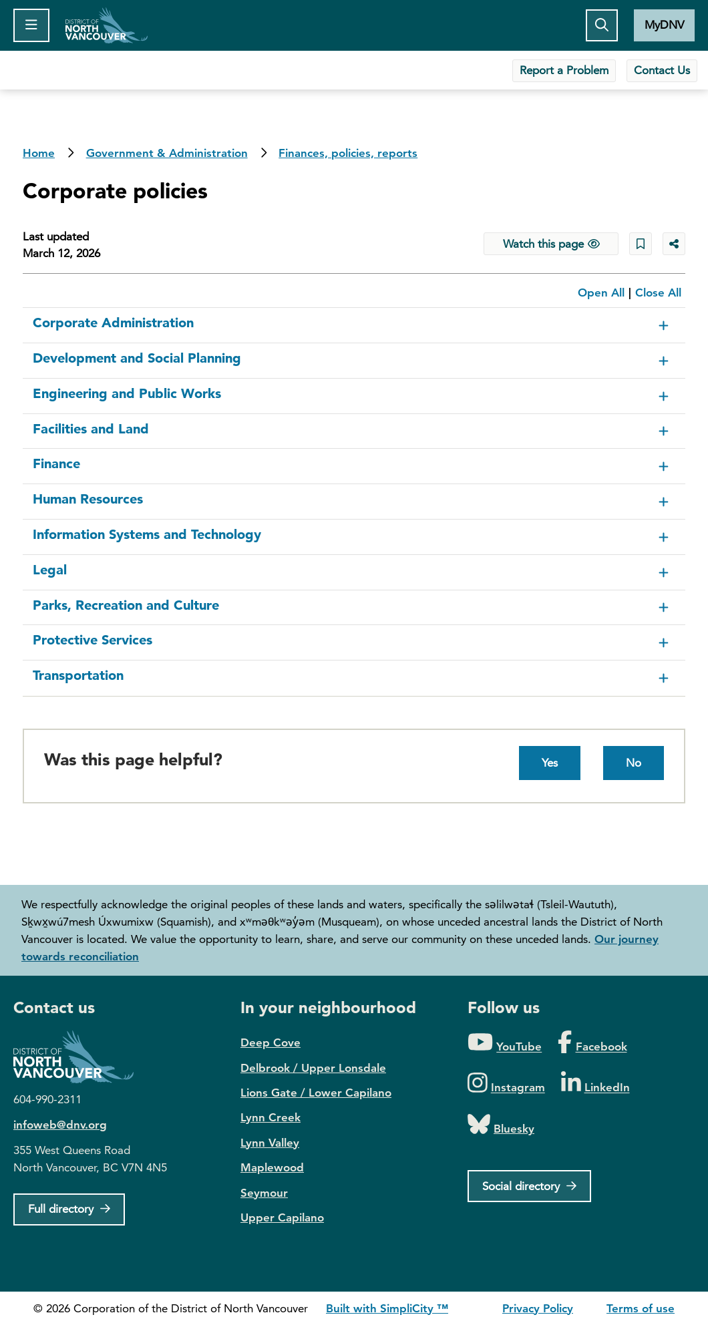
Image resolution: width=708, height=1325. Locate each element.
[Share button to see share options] (674, 243)
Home (106, 25)
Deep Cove (270, 1042)
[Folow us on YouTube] (505, 1042)
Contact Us (662, 70)
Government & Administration (167, 153)
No (633, 762)
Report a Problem (564, 70)
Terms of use (640, 1308)
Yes (550, 762)
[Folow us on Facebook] (592, 1042)
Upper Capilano (282, 1217)
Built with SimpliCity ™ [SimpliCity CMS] (387, 1308)
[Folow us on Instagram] (506, 1083)
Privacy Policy (537, 1308)
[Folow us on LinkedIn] (595, 1083)
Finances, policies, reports (348, 153)
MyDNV (664, 24)
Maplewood (272, 1167)
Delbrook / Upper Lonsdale (313, 1068)
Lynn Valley (269, 1142)
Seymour (264, 1192)
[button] (354, 325)
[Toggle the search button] (602, 25)
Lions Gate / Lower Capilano (315, 1092)
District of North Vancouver (80, 1056)
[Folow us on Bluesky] (501, 1125)
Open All (601, 292)
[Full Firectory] (69, 1209)
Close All (658, 292)
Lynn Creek (270, 1117)
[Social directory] (529, 1186)
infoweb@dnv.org (60, 1124)
